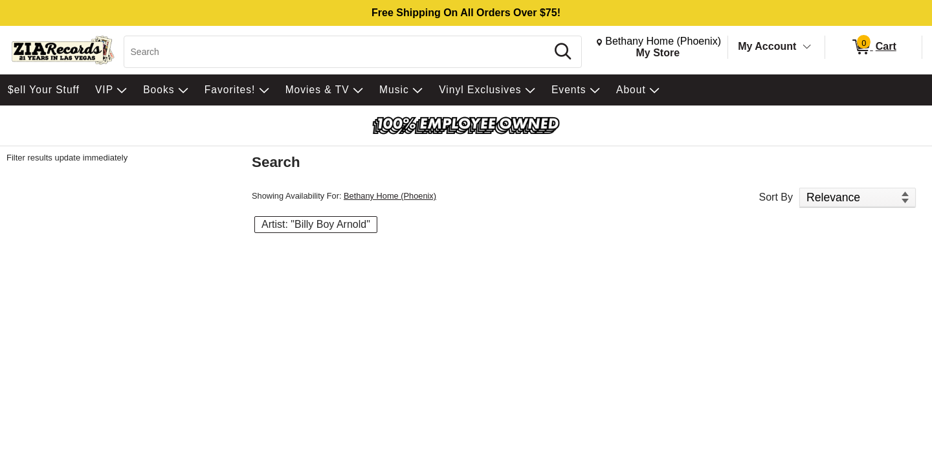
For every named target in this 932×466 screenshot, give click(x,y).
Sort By (776, 197)
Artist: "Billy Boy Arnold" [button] (315, 224)
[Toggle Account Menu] (807, 47)
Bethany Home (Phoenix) (390, 196)
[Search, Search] (337, 51)
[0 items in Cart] (873, 47)
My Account (767, 46)
